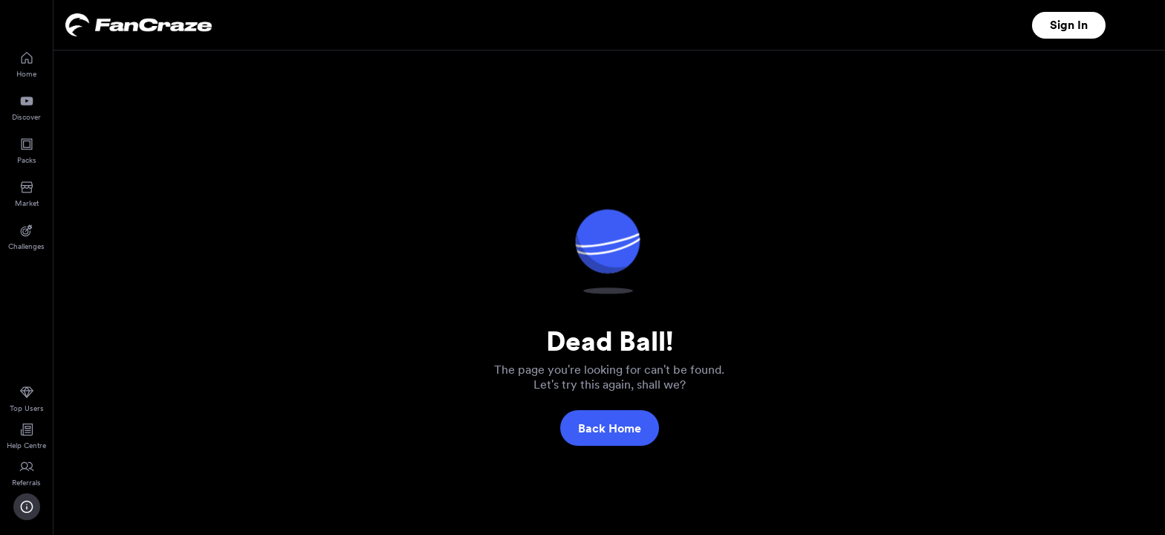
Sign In (1069, 25)
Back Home (609, 428)
